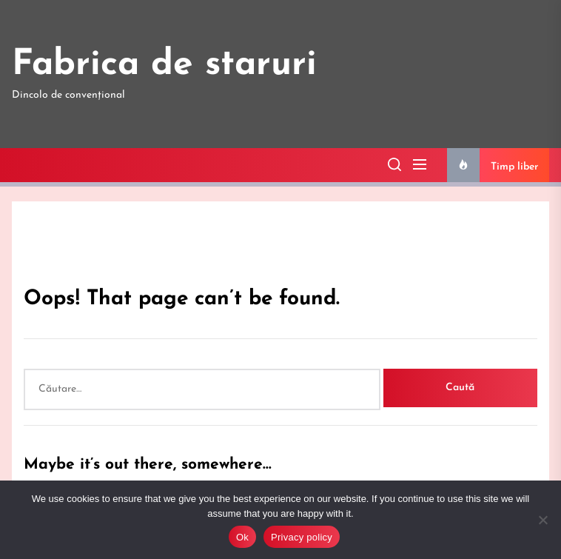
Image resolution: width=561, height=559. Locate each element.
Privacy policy (301, 537)
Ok (242, 537)
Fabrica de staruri (164, 65)
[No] (542, 519)
